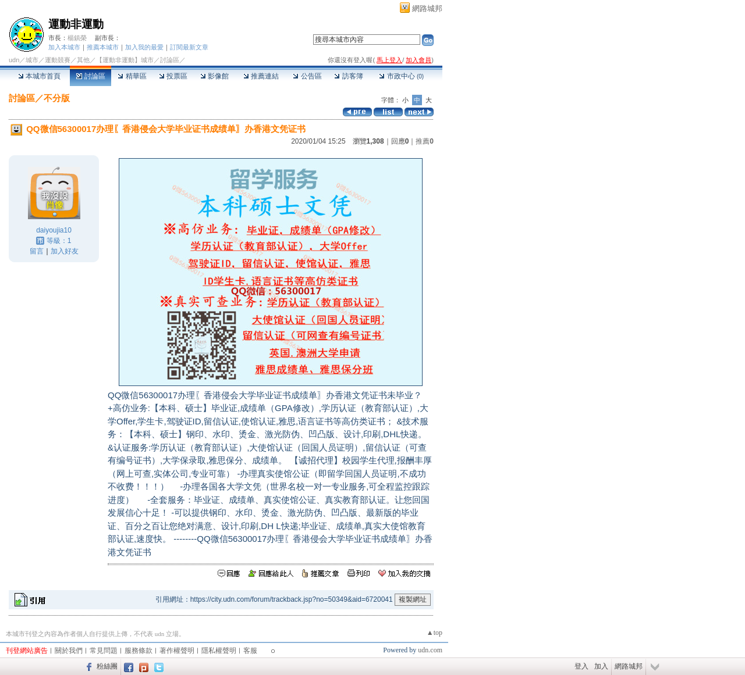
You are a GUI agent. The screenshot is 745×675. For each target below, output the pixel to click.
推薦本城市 (103, 47)
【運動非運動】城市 (125, 59)
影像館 (214, 76)
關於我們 (69, 651)
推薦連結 (261, 76)
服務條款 (138, 651)
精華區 (132, 76)
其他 (83, 59)
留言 (37, 251)
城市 (32, 59)
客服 (250, 651)
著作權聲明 (176, 651)
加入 (601, 666)
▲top (434, 632)
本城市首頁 (39, 76)
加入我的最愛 (144, 47)
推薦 (425, 141)
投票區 (173, 76)
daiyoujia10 (54, 230)
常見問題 (104, 651)
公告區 (307, 76)
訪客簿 (348, 76)
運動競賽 (57, 59)
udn (14, 59)
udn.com (430, 650)
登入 (581, 666)
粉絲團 (107, 666)
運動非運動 (76, 24)
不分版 (57, 98)
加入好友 (65, 251)
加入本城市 (64, 47)
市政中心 (401, 76)
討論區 (90, 76)
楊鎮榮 (77, 37)
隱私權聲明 (218, 651)
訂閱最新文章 (189, 47)
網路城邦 (427, 8)
